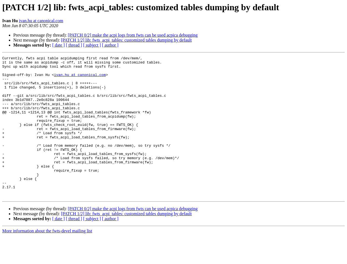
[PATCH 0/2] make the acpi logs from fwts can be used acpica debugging (133, 35)
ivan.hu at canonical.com (41, 20)
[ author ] (110, 45)
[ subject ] (92, 45)
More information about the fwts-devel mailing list (47, 259)
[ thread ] (74, 45)
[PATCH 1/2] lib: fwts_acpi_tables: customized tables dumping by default (126, 40)
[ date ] (58, 45)
